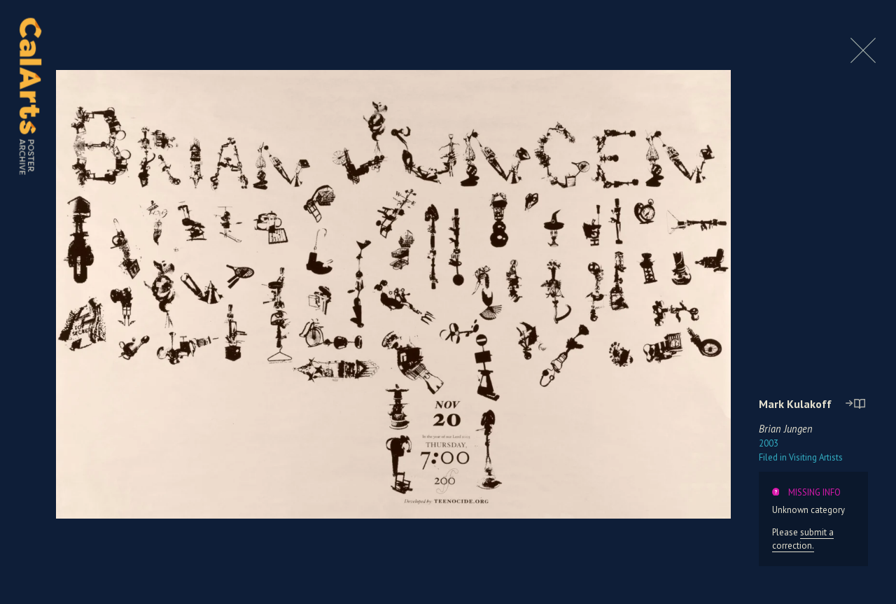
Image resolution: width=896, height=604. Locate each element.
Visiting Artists (801, 457)
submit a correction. (803, 539)
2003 (768, 443)
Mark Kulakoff (795, 404)
